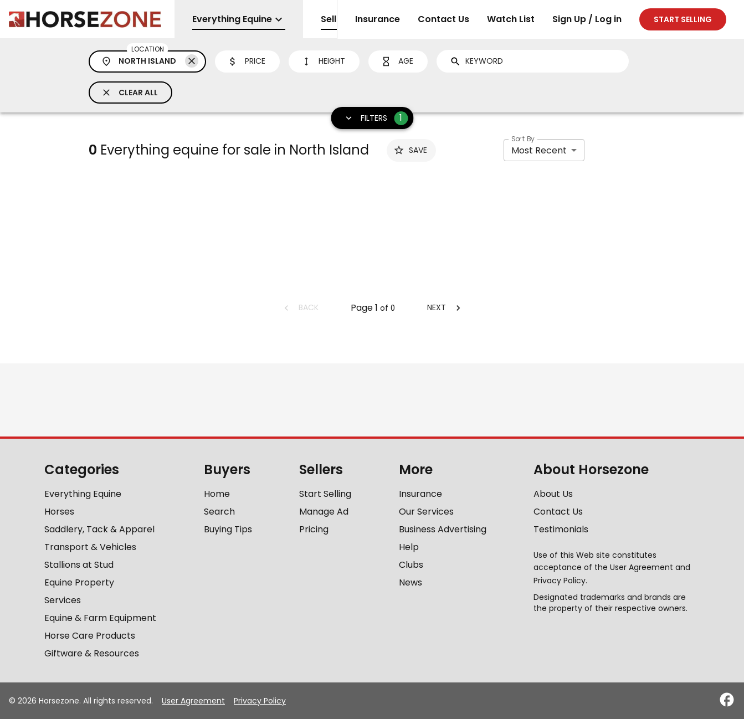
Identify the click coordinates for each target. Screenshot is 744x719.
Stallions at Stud (79, 564)
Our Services (426, 511)
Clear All (129, 92)
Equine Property (79, 582)
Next (445, 307)
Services (62, 600)
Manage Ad (323, 511)
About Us (553, 493)
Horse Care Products (89, 635)
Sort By (523, 138)
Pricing (314, 529)
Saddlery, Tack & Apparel (99, 529)
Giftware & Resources (91, 653)
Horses (59, 511)
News (410, 582)
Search (219, 511)
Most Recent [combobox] (539, 150)
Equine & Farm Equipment (100, 618)
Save (410, 150)
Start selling (683, 19)
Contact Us (443, 19)
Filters (372, 118)
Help (409, 547)
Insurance (377, 19)
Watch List (511, 19)
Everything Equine (82, 493)
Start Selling (325, 493)
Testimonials (560, 529)
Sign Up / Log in (587, 19)
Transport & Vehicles (90, 547)
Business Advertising (442, 529)
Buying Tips (228, 529)
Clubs (411, 564)
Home (217, 493)
